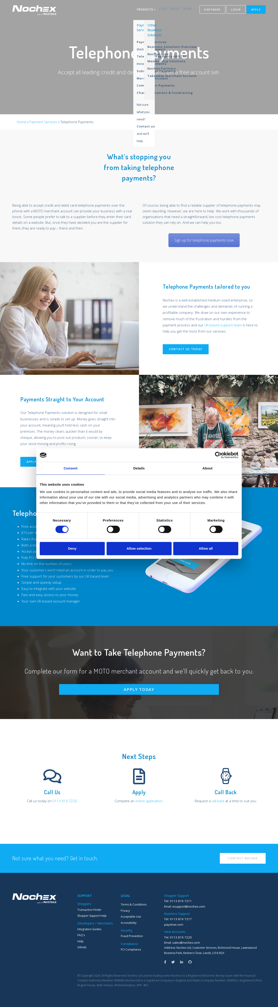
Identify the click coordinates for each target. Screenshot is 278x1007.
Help (80, 941)
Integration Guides (89, 929)
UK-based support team (223, 325)
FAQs (158, 10)
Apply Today (139, 689)
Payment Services (43, 122)
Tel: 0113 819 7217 (176, 918)
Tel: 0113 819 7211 (176, 901)
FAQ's (81, 935)
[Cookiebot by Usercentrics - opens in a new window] (218, 455)
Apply (256, 10)
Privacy (125, 911)
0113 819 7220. (65, 801)
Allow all (206, 548)
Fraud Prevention (132, 936)
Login (236, 10)
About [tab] (207, 468)
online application (149, 801)
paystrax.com (173, 924)
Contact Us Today (185, 349)
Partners (212, 10)
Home (21, 122)
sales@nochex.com (184, 941)
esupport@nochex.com (187, 906)
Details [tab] (139, 468)
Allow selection (138, 548)
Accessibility (128, 923)
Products (139, 10)
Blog (188, 10)
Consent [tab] (71, 468)
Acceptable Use (131, 917)
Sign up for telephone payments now (204, 240)
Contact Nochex (243, 858)
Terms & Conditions (134, 904)
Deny (72, 548)
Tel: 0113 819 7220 (176, 936)
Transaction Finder (89, 910)
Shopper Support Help (92, 916)
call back (218, 801)
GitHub (82, 947)
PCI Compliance (131, 949)
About (173, 10)
